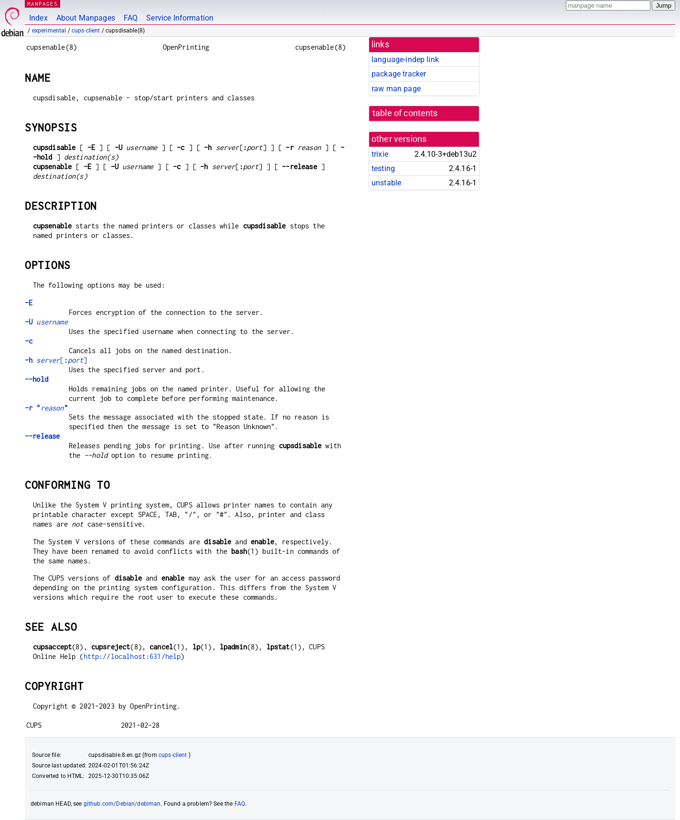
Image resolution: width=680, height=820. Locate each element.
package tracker (399, 73)
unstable (386, 182)
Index (38, 17)
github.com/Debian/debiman (122, 803)
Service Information (179, 17)
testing (383, 168)
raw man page (396, 88)
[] (56, 360)
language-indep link (405, 59)
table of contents (405, 113)
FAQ (131, 17)
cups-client (86, 30)
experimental (49, 30)
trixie (380, 154)
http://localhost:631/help (132, 656)
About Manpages (85, 17)
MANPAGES (42, 3)
